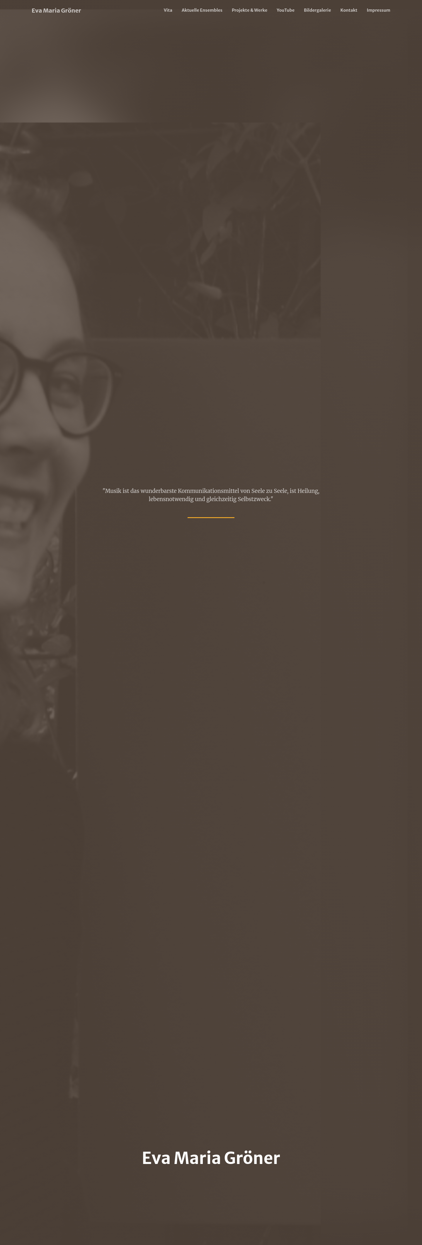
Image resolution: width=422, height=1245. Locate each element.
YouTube (286, 10)
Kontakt (349, 10)
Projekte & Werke (249, 10)
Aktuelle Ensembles (202, 10)
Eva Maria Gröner (56, 10)
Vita (168, 10)
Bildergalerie (317, 10)
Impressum (378, 10)
